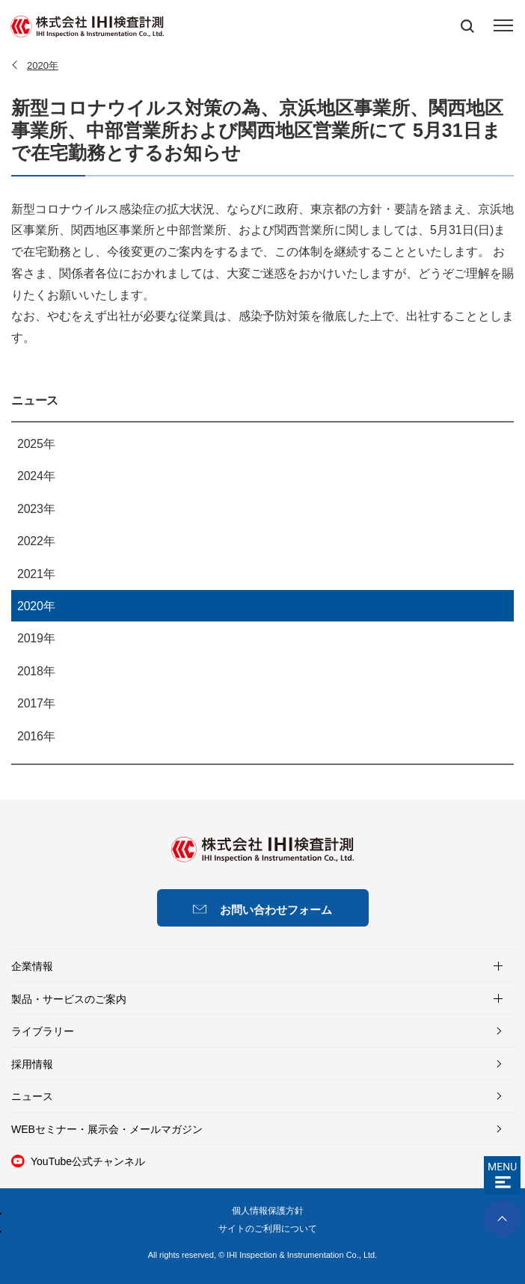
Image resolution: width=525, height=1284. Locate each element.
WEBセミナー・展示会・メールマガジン (107, 1129)
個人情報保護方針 (268, 1210)
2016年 (36, 736)
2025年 (36, 443)
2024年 (36, 476)
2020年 (36, 606)
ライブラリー (42, 1031)
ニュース (34, 401)
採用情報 (32, 1064)
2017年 (36, 703)
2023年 (36, 509)
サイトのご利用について (267, 1228)
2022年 (36, 541)
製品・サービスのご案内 (68, 999)
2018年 (36, 671)
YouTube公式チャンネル (88, 1161)
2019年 (36, 638)
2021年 (36, 574)
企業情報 (32, 966)
